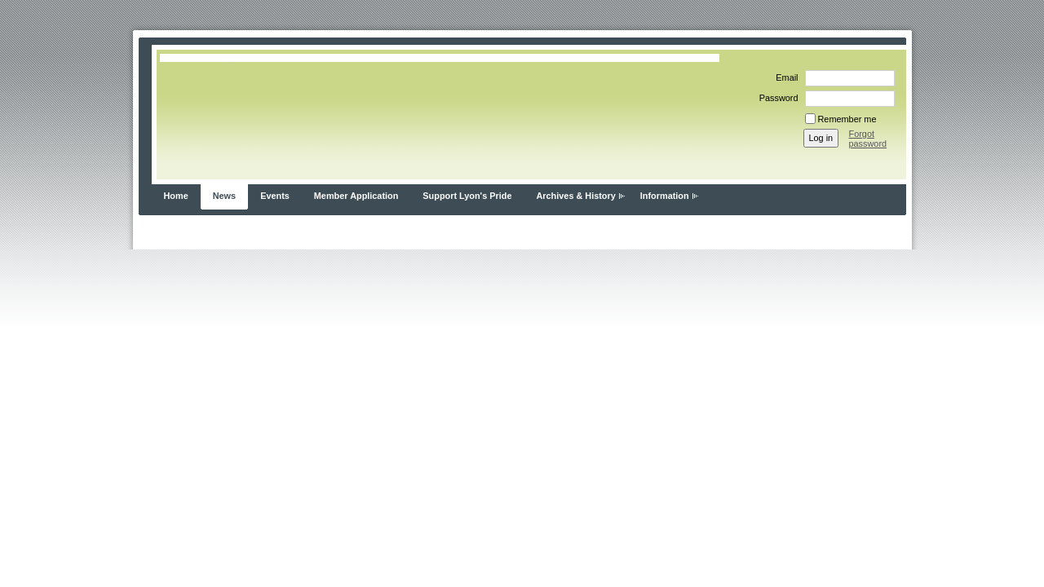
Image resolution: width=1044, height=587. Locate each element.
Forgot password (868, 138)
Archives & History (575, 196)
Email (784, 77)
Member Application (356, 196)
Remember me (847, 119)
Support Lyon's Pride (466, 196)
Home (176, 196)
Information (664, 196)
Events (275, 196)
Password (776, 98)
